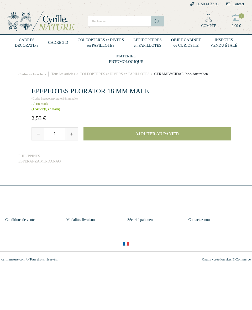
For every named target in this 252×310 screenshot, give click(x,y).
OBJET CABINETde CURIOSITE (186, 42)
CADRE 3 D (58, 42)
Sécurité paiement (140, 220)
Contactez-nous (199, 220)
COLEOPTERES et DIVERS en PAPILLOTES (114, 74)
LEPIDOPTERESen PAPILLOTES (147, 42)
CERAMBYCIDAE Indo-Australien (181, 74)
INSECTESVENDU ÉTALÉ (223, 42)
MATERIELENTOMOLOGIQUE (126, 59)
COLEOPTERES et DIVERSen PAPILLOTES (101, 42)
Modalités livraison (80, 220)
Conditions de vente (20, 220)
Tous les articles (63, 74)
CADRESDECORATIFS (27, 42)
